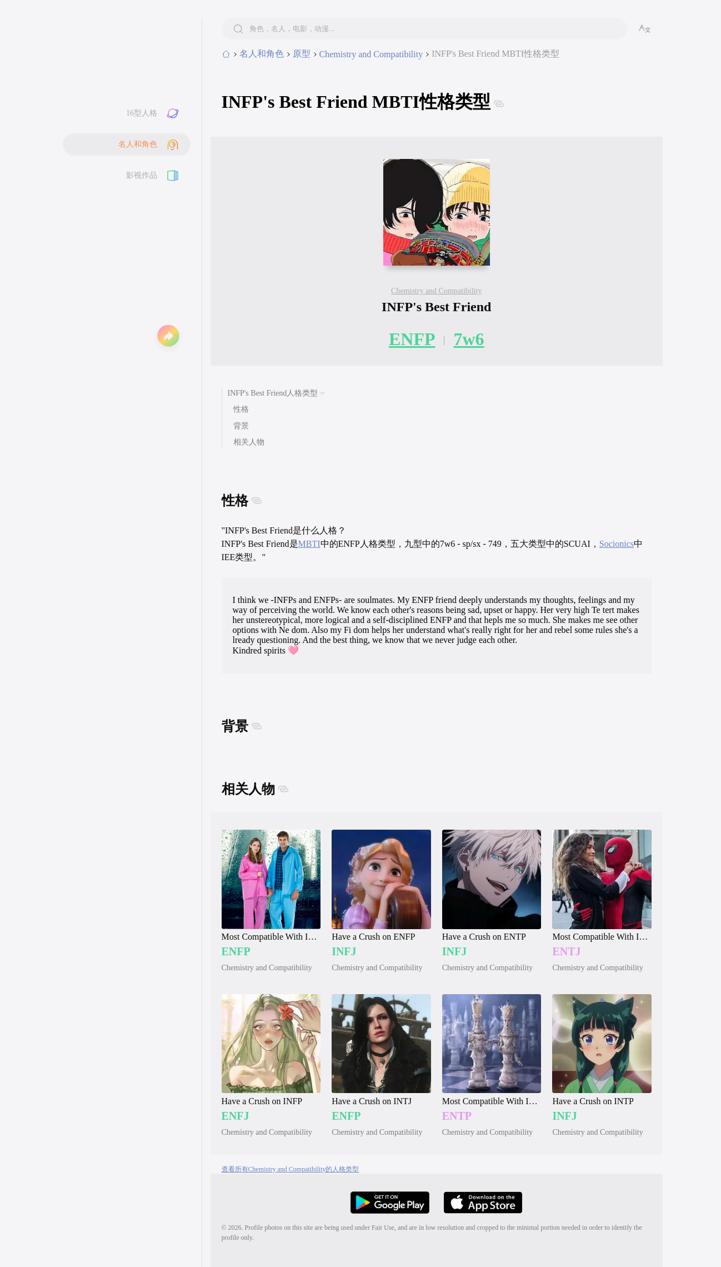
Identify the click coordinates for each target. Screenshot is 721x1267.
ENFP (412, 339)
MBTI (309, 543)
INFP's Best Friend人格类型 (273, 393)
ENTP (457, 1116)
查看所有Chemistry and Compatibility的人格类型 (290, 1169)
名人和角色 (137, 144)
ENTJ (566, 951)
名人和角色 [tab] (261, 53)
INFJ (344, 951)
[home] (226, 54)
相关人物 (248, 442)
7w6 (468, 339)
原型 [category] (302, 53)
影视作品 (141, 175)
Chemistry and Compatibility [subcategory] (371, 54)
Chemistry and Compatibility (436, 291)
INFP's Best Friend (436, 307)
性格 (241, 409)
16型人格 (141, 113)
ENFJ (235, 1116)
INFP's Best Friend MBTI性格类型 (495, 53)
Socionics (616, 543)
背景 (241, 426)
